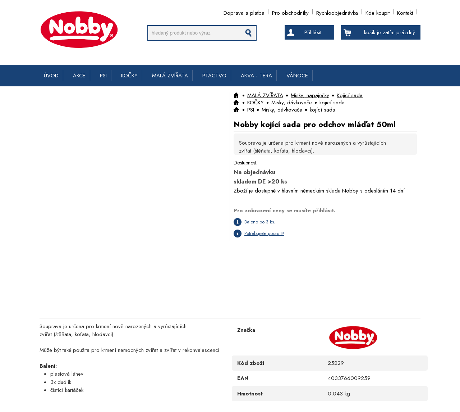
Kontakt (405, 11)
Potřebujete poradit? (264, 233)
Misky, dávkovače (291, 102)
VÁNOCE (297, 76)
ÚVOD (51, 76)
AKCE (79, 76)
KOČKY (129, 76)
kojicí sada (332, 102)
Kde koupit (377, 11)
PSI (103, 76)
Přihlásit (312, 32)
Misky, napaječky (310, 95)
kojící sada (322, 109)
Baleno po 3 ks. (259, 221)
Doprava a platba (244, 11)
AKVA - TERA (256, 76)
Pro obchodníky (290, 11)
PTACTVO (214, 76)
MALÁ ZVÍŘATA (170, 76)
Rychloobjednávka (337, 11)
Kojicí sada (350, 95)
